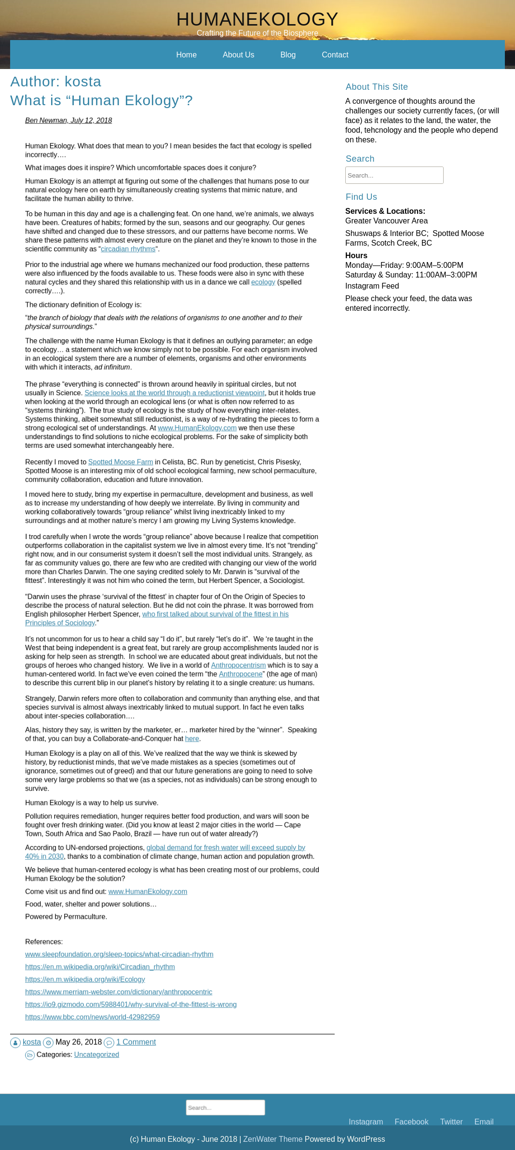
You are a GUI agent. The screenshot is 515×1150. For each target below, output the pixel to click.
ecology (205, 307)
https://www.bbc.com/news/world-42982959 (144, 976)
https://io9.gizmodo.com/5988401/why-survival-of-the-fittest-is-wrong (158, 965)
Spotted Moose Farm (153, 478)
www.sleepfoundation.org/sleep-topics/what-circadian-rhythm (154, 919)
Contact (335, 54)
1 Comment (140, 1003)
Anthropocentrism (196, 655)
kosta (45, 1003)
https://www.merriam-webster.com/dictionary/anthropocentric (153, 954)
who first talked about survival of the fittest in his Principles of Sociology (167, 611)
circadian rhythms (157, 270)
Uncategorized (145, 1015)
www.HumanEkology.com (181, 435)
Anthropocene (196, 658)
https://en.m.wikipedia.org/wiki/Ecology (141, 942)
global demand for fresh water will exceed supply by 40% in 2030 (170, 827)
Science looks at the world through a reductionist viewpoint (173, 422)
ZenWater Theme (273, 1139)
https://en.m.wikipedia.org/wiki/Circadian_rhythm (147, 931)
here (179, 721)
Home (186, 54)
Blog (288, 54)
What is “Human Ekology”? (109, 145)
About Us (238, 54)
